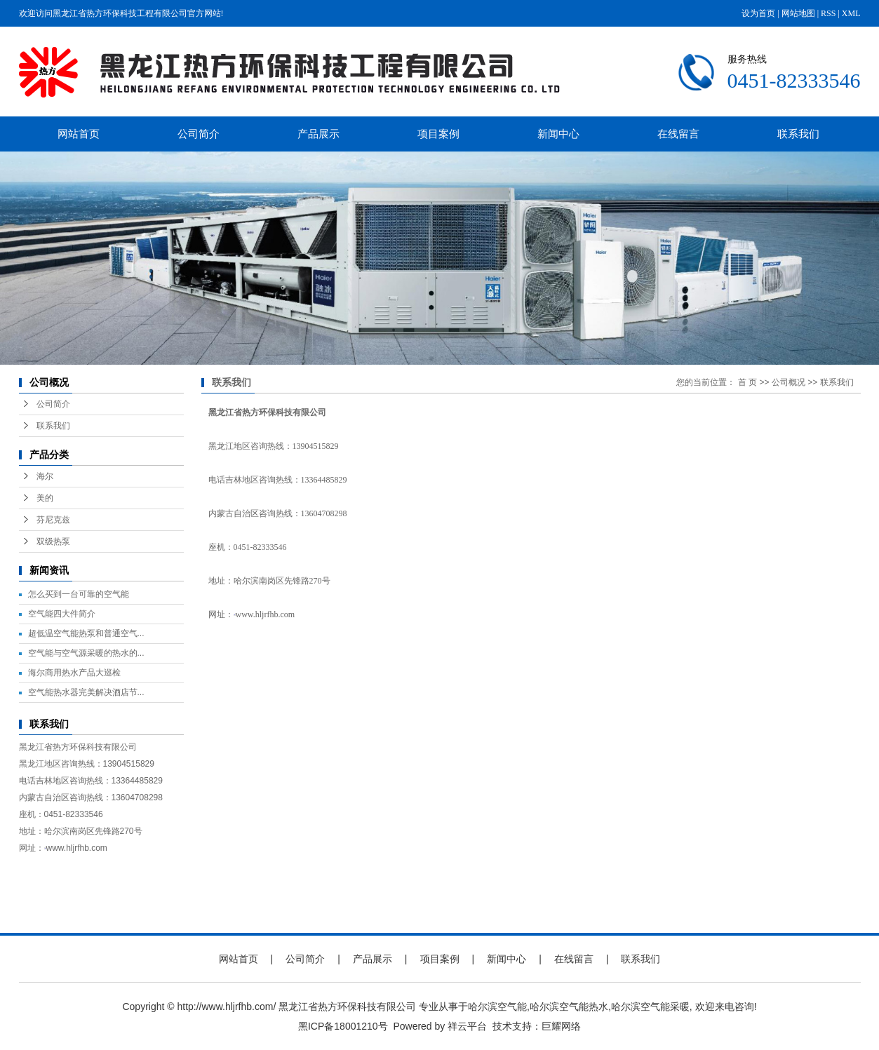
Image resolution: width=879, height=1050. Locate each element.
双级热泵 (53, 541)
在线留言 (678, 134)
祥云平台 (467, 1026)
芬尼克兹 (53, 520)
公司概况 (788, 382)
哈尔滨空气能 (497, 1006)
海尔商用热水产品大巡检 (74, 673)
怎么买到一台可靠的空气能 (78, 594)
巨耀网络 (561, 1026)
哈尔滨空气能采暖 (650, 1006)
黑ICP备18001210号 (343, 1026)
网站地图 (798, 13)
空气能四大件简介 (61, 614)
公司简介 (198, 134)
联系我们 (798, 134)
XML (851, 13)
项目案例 (438, 134)
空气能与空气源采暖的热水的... (86, 653)
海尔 (44, 476)
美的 (44, 498)
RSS (828, 13)
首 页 (747, 382)
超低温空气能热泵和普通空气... (86, 633)
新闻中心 (558, 134)
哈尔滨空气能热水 (569, 1006)
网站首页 (79, 134)
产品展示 (318, 134)
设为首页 (758, 13)
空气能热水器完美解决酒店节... (86, 692)
